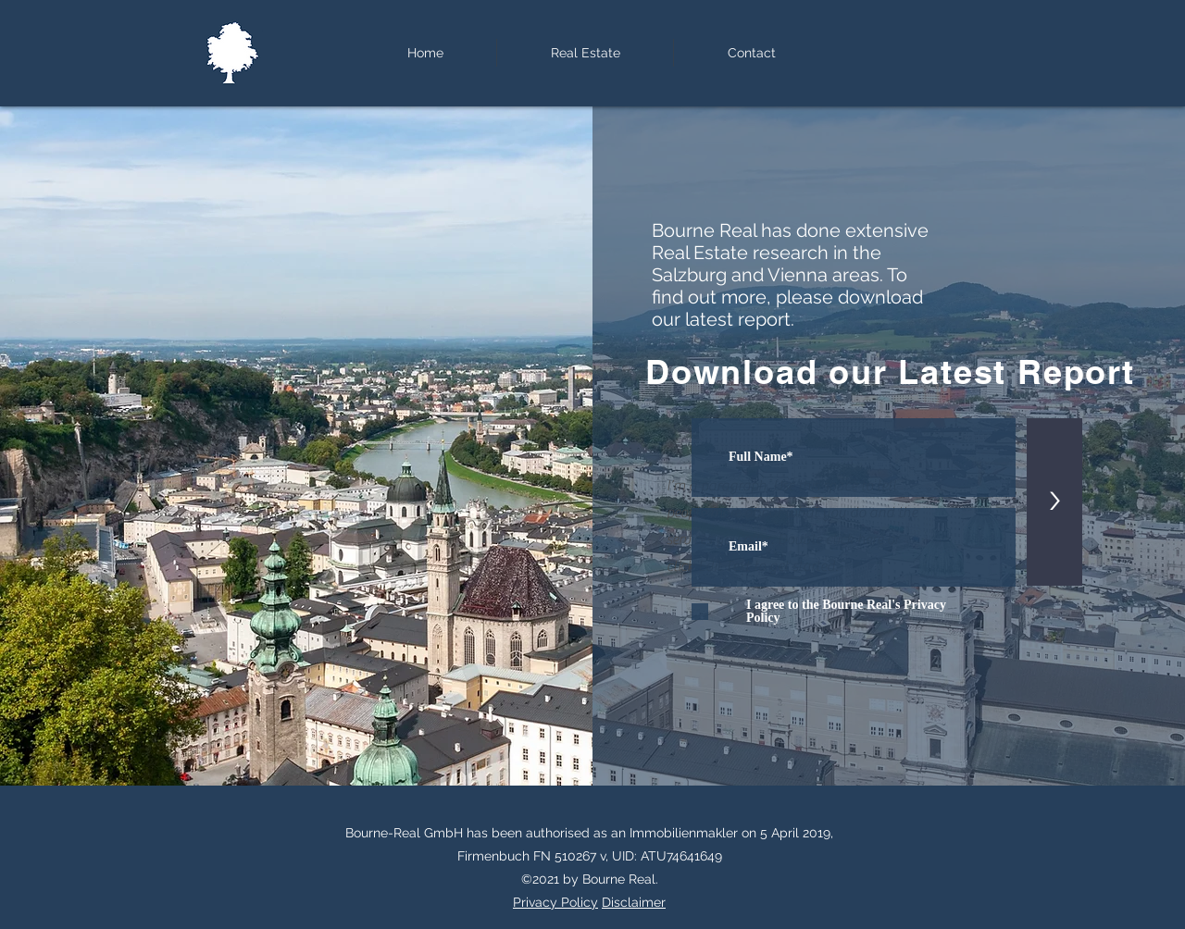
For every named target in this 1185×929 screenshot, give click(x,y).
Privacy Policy (555, 902)
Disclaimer (634, 902)
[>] (1054, 502)
